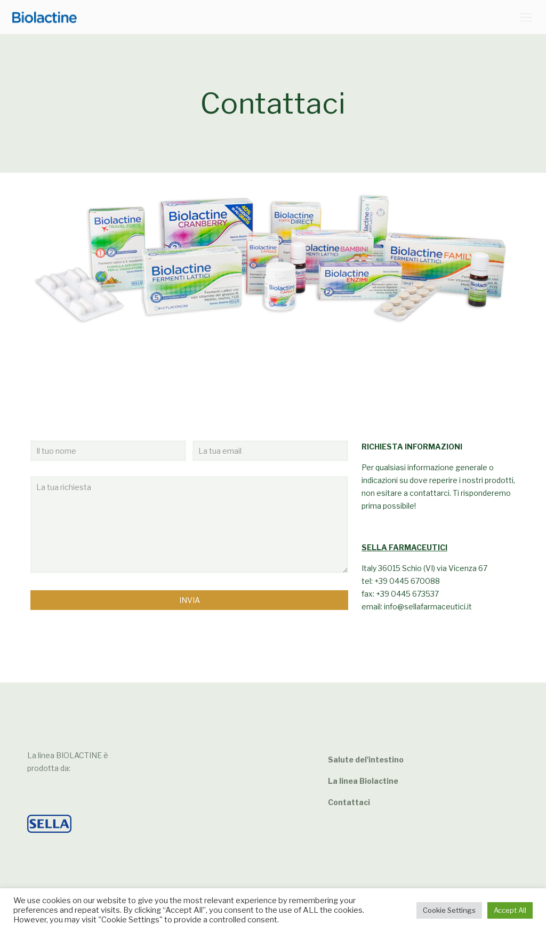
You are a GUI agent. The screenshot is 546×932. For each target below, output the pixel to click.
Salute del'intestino (366, 759)
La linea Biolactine (363, 780)
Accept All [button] (510, 910)
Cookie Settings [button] (449, 910)
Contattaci (349, 802)
